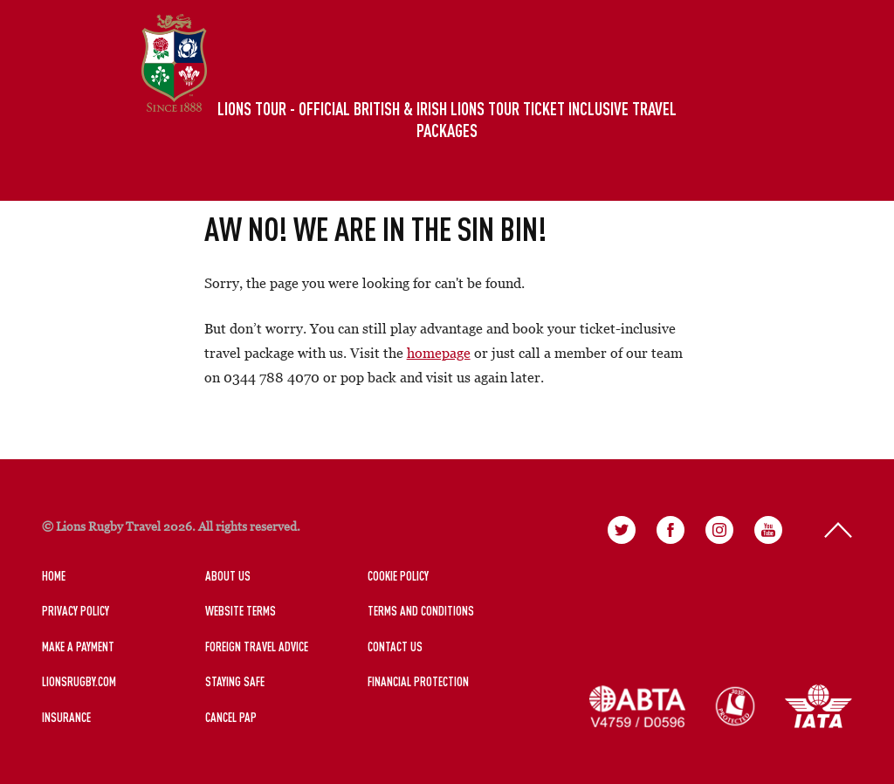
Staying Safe (235, 681)
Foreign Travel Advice (256, 646)
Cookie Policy (398, 575)
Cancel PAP (231, 717)
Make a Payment (78, 646)
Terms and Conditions (421, 610)
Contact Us (395, 646)
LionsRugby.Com (79, 681)
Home (53, 575)
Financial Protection (418, 681)
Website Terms (240, 610)
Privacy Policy (75, 610)
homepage (439, 353)
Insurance (66, 717)
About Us (228, 575)
